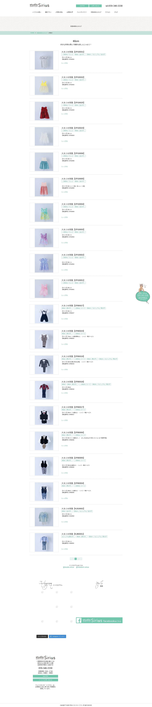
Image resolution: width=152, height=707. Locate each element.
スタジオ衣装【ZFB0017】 (44, 415)
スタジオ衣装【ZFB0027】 (44, 314)
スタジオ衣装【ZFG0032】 (44, 85)
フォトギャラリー (82, 12)
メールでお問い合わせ (45, 680)
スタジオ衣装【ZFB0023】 (44, 339)
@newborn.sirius (82, 567)
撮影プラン (48, 12)
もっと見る (64, 63)
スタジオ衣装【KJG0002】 (44, 517)
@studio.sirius (68, 567)
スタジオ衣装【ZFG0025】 (44, 111)
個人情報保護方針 (114, 575)
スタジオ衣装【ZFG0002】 (44, 263)
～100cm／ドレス (67, 54)
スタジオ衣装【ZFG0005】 (44, 187)
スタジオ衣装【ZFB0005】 (44, 466)
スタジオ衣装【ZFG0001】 (44, 288)
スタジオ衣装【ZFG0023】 (44, 136)
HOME (32, 33)
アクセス (107, 12)
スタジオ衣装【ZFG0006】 (44, 162)
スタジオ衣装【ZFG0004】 (44, 212)
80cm (63, 384)
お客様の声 (70, 12)
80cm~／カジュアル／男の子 (96, 308)
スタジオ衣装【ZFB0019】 (44, 364)
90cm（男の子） (92, 359)
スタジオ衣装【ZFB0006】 (44, 441)
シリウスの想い (36, 12)
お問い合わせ (95, 6)
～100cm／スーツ (79, 308)
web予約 (82, 6)
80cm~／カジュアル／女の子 (96, 54)
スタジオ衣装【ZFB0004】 (44, 491)
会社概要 (90, 575)
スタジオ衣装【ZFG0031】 (44, 60)
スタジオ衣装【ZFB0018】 (44, 390)
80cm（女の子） (80, 54)
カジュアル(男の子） (68, 536)
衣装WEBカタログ (96, 12)
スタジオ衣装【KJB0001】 (44, 542)
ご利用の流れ (59, 12)
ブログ (116, 12)
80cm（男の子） (67, 308)
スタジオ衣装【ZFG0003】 (44, 238)
